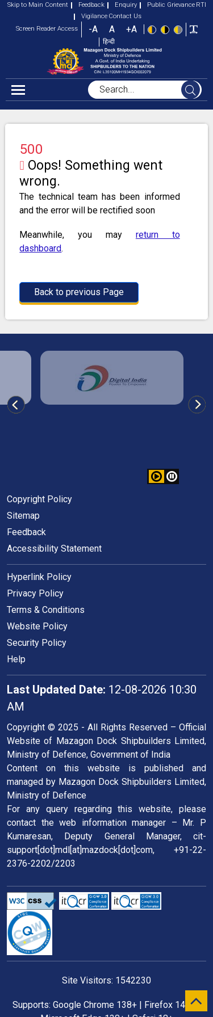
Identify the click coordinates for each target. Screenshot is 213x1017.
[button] (171, 476)
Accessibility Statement (54, 548)
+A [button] (131, 29)
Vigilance (90, 16)
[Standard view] (152, 28)
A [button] (112, 29)
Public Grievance (167, 5)
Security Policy (36, 642)
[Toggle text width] (194, 28)
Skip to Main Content (37, 5)
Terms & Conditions (46, 609)
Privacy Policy (35, 593)
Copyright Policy (39, 499)
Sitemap (23, 515)
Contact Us (124, 16)
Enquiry (122, 5)
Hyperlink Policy (39, 576)
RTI (201, 5)
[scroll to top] (196, 1000)
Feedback (88, 5)
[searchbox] (145, 90)
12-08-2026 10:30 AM (102, 698)
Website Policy (37, 626)
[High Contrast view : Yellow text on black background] (165, 28)
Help (16, 659)
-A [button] (93, 29)
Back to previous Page (79, 292)
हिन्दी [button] (109, 41)
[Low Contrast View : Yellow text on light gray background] (178, 28)
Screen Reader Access (47, 28)
